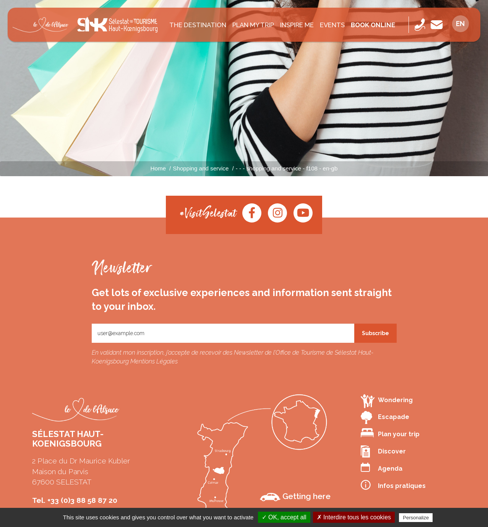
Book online (373, 25)
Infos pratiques (393, 485)
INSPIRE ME (297, 25)
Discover (383, 451)
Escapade (385, 417)
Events (332, 25)
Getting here (295, 496)
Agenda (381, 467)
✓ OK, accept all (284, 517)
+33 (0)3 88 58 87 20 (82, 500)
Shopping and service (201, 168)
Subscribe (375, 333)
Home (158, 168)
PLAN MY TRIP (253, 25)
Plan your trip (390, 433)
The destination (197, 25)
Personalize (416, 517)
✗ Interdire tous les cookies (354, 517)
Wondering (387, 401)
